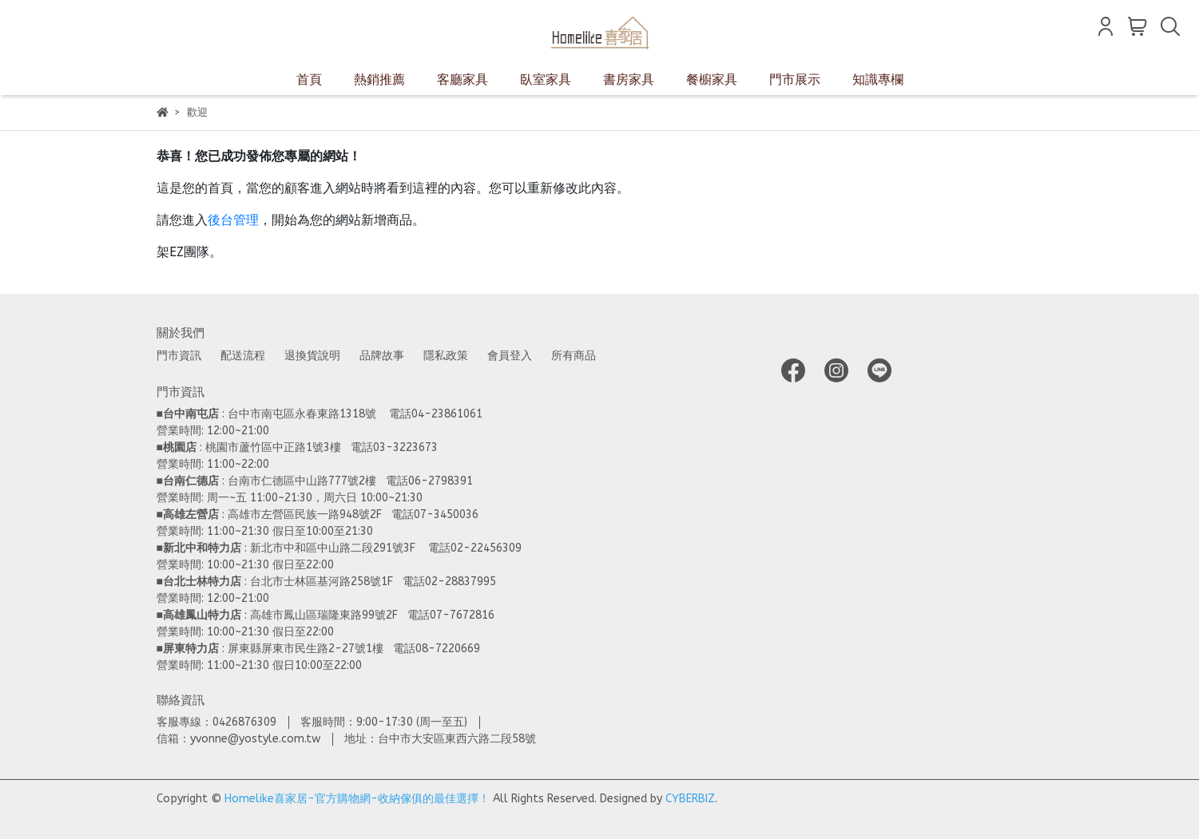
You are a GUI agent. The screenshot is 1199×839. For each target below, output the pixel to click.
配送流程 (242, 355)
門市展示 (794, 79)
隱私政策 (445, 355)
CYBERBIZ (690, 798)
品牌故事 (381, 355)
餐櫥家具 (711, 79)
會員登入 (509, 355)
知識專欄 (877, 79)
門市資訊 (179, 355)
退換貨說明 (312, 355)
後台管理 (233, 220)
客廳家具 (462, 79)
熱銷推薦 (379, 79)
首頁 (309, 79)
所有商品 (573, 355)
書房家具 (628, 79)
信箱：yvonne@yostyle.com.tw (238, 739)
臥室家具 (545, 79)
